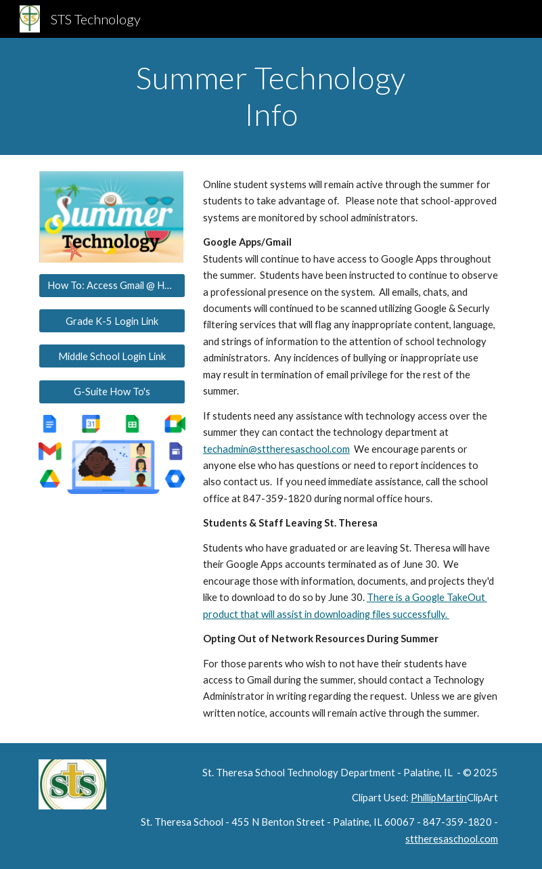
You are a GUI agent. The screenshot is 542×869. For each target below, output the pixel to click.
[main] (271, 96)
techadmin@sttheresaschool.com (276, 449)
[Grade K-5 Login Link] (112, 320)
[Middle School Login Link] (112, 356)
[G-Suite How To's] (112, 391)
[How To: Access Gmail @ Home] (112, 285)
